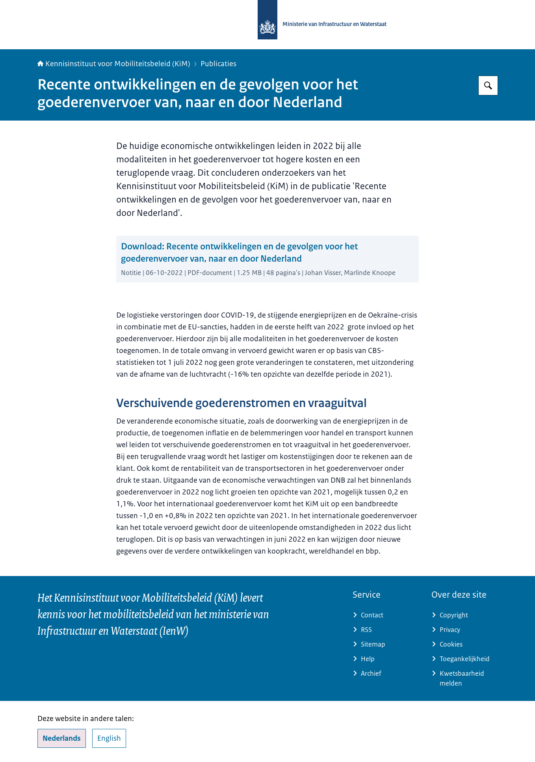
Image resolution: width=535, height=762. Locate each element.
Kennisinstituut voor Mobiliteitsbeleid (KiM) (113, 64)
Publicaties (218, 64)
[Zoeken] (488, 85)
